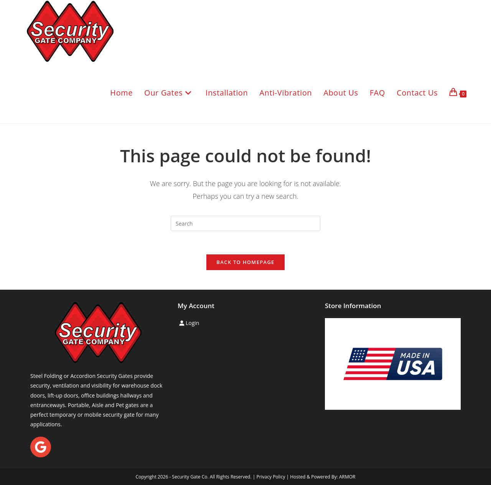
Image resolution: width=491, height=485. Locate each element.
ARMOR (347, 476)
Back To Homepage (245, 262)
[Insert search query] (245, 223)
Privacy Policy (270, 476)
